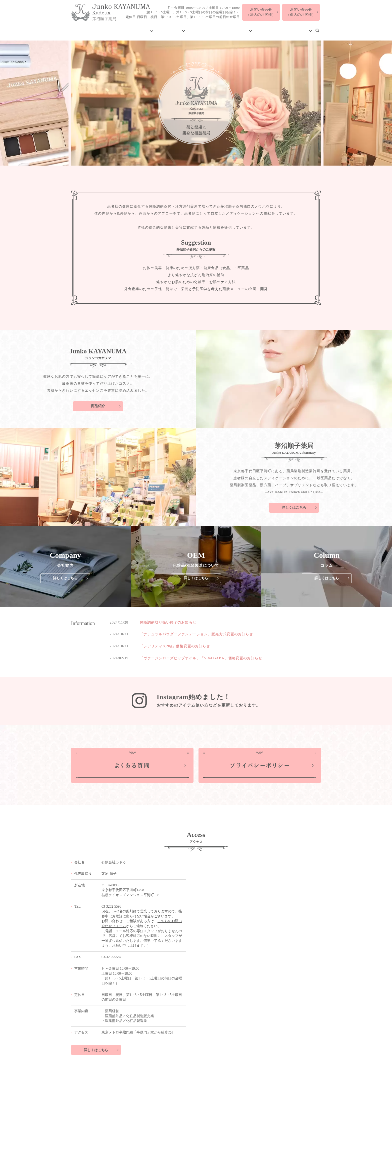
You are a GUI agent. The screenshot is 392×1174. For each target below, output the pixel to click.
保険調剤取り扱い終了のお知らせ (168, 618)
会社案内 (127, 28)
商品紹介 (98, 401)
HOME (110, 28)
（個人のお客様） (301, 12)
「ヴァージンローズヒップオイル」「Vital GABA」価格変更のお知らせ (201, 653)
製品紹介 (146, 28)
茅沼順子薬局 (173, 28)
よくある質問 (269, 28)
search (317, 28)
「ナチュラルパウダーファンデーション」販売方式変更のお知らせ (196, 629)
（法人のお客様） (261, 12)
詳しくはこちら (294, 503)
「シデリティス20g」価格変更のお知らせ (175, 641)
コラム (244, 28)
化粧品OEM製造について (213, 28)
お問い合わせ (296, 28)
